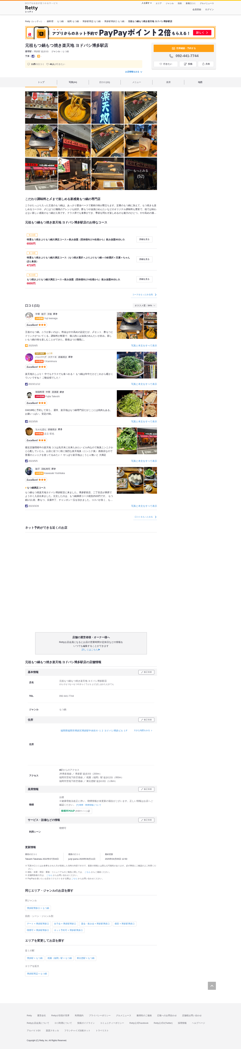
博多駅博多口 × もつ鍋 (38, 908)
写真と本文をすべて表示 (144, 345)
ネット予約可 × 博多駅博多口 (68, 930)
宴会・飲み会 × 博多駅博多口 (95, 923)
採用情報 (182, 1023)
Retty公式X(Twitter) (163, 1023)
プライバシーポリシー (100, 1015)
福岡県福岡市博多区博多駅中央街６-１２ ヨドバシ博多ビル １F (94, 730)
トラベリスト (102, 1030)
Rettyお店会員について (38, 1023)
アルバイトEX (34, 1030)
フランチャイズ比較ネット (77, 1030)
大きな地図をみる (142, 730)
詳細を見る (144, 239)
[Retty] (31, 8)
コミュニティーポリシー (112, 1023)
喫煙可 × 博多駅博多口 (38, 930)
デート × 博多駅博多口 (38, 923)
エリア (159, 3)
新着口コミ (191, 3)
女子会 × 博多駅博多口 (65, 923)
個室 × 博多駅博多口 (125, 923)
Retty (29, 1015)
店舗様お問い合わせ (192, 1015)
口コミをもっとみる (145, 517)
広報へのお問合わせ (167, 1015)
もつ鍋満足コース (36, 487)
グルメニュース (207, 3)
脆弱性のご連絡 (144, 1015)
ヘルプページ (198, 1023)
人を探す (146, 3)
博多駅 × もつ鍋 (35, 958)
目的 (180, 3)
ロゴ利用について (63, 1023)
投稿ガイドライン (86, 1023)
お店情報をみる (133, 72)
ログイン (209, 9)
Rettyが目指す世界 (60, 1015)
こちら (88, 872)
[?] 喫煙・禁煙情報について (88, 805)
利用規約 (79, 1015)
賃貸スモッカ (52, 1030)
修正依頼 (148, 672)
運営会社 (41, 1015)
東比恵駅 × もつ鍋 (86, 958)
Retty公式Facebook (138, 1023)
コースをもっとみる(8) (144, 294)
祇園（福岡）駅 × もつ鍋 (60, 958)
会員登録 (196, 9)
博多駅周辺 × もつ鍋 (37, 973)
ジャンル (170, 3)
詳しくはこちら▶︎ (91, 649)
